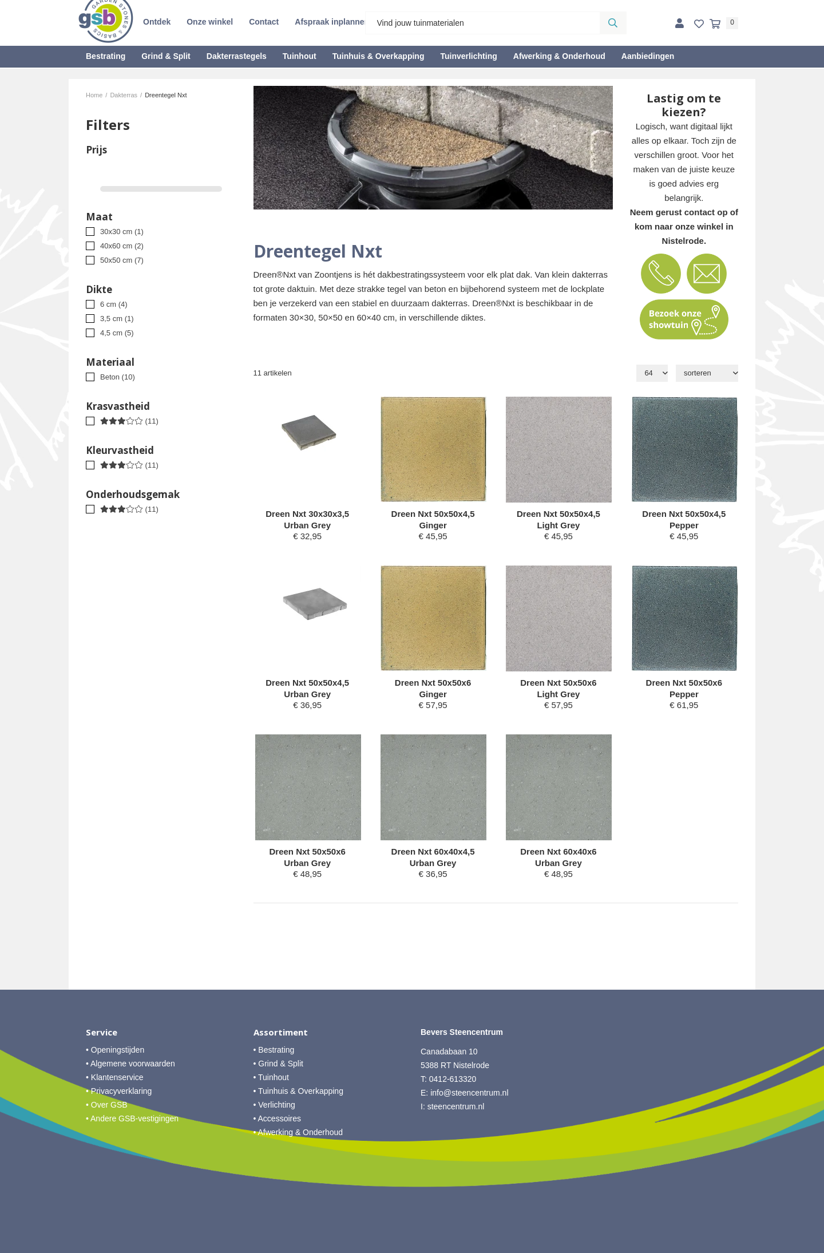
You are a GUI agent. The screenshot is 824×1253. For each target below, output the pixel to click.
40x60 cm (122, 246)
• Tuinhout (271, 1077)
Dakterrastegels (237, 56)
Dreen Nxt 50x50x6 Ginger (433, 688)
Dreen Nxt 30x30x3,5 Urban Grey (307, 519)
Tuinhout (299, 56)
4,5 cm (117, 333)
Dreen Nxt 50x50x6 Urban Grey (307, 857)
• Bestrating (274, 1049)
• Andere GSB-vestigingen (132, 1118)
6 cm (114, 304)
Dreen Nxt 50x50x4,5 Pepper (684, 519)
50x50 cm (122, 260)
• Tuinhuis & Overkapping (298, 1091)
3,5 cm (117, 318)
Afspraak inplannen (332, 21)
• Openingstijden (115, 1049)
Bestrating (105, 56)
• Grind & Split (278, 1063)
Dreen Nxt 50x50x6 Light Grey (558, 688)
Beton (117, 377)
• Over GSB (107, 1104)
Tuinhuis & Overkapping (378, 56)
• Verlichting (274, 1104)
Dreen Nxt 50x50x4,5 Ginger (433, 519)
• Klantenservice (115, 1077)
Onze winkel (210, 21)
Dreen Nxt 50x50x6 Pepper (684, 688)
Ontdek (157, 21)
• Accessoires (277, 1118)
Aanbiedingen (648, 56)
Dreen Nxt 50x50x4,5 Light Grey (558, 519)
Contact (264, 21)
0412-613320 (453, 1079)
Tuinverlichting (468, 56)
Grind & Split (166, 56)
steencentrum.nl (456, 1106)
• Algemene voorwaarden (130, 1063)
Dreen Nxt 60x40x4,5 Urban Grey (433, 857)
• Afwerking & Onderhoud (298, 1132)
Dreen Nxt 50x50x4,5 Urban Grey (307, 688)
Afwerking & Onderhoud (559, 56)
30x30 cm (122, 231)
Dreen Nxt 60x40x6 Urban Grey (558, 857)
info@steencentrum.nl (469, 1092)
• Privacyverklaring (119, 1091)
